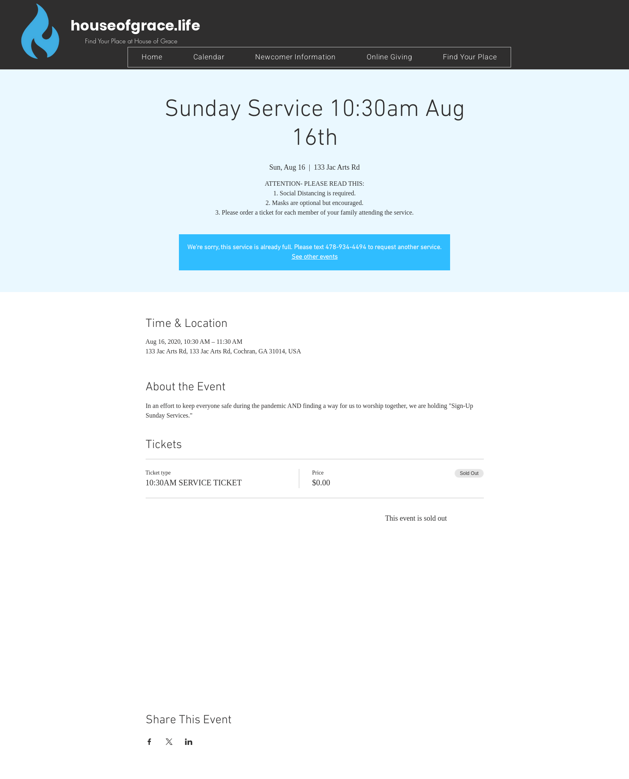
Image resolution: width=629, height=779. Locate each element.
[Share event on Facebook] (149, 741)
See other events (315, 257)
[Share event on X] (169, 741)
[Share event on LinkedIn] (189, 741)
